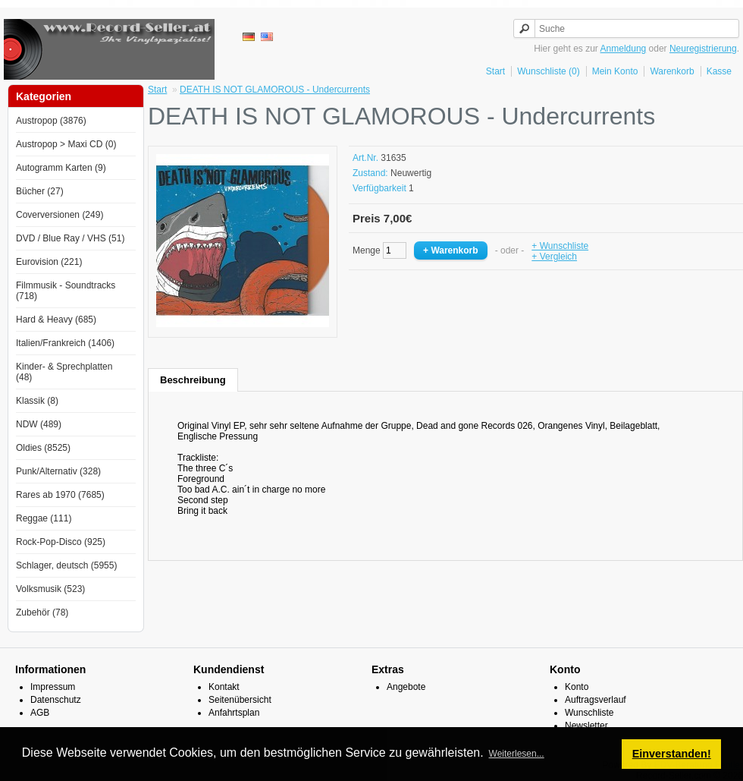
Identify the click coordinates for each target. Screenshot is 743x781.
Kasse (719, 71)
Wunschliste (589, 712)
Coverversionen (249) (59, 214)
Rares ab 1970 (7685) (60, 495)
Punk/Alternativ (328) (58, 471)
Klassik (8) (37, 400)
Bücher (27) (40, 191)
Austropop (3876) (51, 120)
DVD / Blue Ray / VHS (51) (70, 238)
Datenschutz (55, 699)
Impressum (52, 687)
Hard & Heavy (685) (56, 319)
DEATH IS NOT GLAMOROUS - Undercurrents (275, 89)
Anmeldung (623, 48)
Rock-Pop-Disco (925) (60, 542)
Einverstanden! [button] (671, 754)
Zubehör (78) (42, 612)
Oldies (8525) (43, 447)
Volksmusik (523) (50, 589)
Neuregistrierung (703, 48)
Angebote (406, 687)
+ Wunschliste (559, 246)
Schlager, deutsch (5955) (66, 565)
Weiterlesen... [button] (516, 753)
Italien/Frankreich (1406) (65, 343)
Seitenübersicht (239, 699)
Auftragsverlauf (595, 699)
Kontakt (224, 687)
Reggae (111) (43, 518)
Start (495, 71)
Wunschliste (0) (548, 71)
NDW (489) (38, 424)
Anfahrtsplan (233, 712)
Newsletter (586, 725)
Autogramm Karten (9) (61, 167)
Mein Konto (615, 71)
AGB (39, 712)
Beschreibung (193, 380)
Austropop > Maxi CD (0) (66, 144)
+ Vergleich (554, 256)
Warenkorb (672, 71)
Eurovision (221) (49, 262)
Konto (576, 687)
